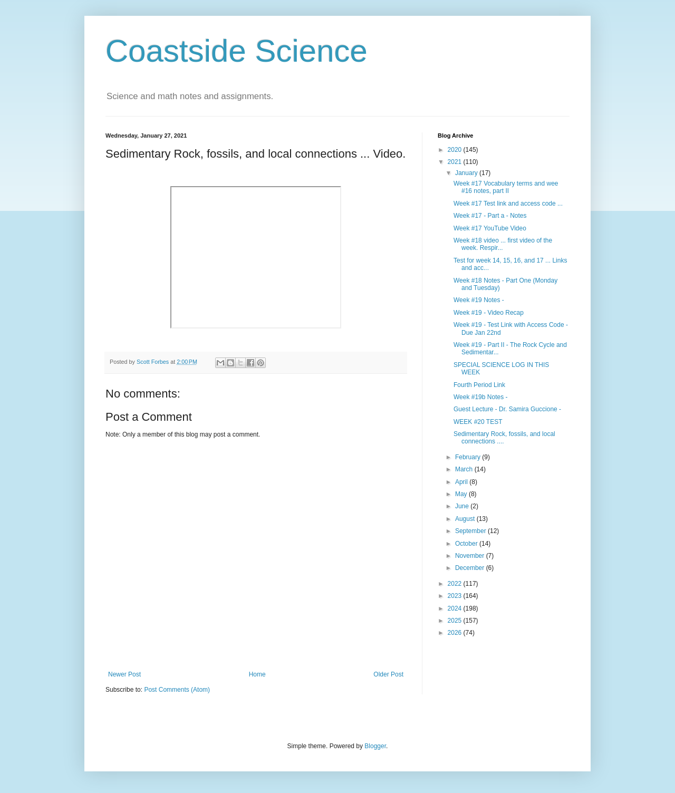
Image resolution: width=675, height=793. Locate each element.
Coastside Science (236, 51)
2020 (456, 149)
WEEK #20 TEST (478, 421)
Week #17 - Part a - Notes (490, 215)
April (462, 482)
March (465, 469)
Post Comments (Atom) (177, 689)
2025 (456, 620)
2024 (456, 608)
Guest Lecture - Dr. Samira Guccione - (507, 409)
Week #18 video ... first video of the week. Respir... (503, 244)
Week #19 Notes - (479, 300)
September (471, 531)
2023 (456, 595)
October (467, 543)
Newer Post (124, 674)
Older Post (388, 674)
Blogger (375, 746)
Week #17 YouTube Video (490, 228)
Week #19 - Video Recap (489, 312)
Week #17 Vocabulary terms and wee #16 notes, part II (506, 187)
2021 (456, 162)
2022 (456, 583)
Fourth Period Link (479, 385)
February (468, 457)
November (470, 555)
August (466, 519)
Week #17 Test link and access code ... (508, 203)
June (462, 506)
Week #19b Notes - (481, 397)
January (467, 173)
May (462, 494)
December (470, 568)
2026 (456, 632)
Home (257, 674)
